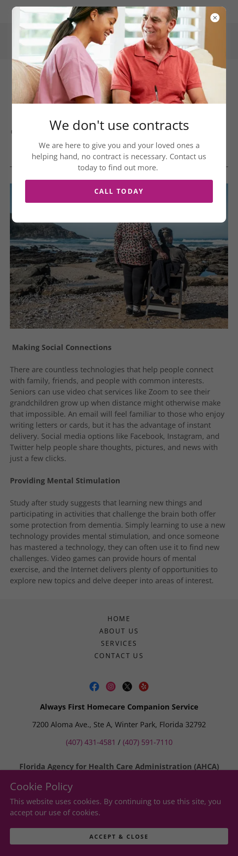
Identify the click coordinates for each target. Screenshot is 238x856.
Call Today (119, 191)
